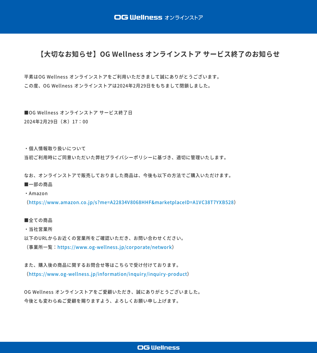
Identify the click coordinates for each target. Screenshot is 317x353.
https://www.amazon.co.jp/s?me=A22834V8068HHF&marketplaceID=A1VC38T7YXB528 (131, 202)
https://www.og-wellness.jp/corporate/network (114, 247)
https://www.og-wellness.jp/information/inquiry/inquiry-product (108, 274)
